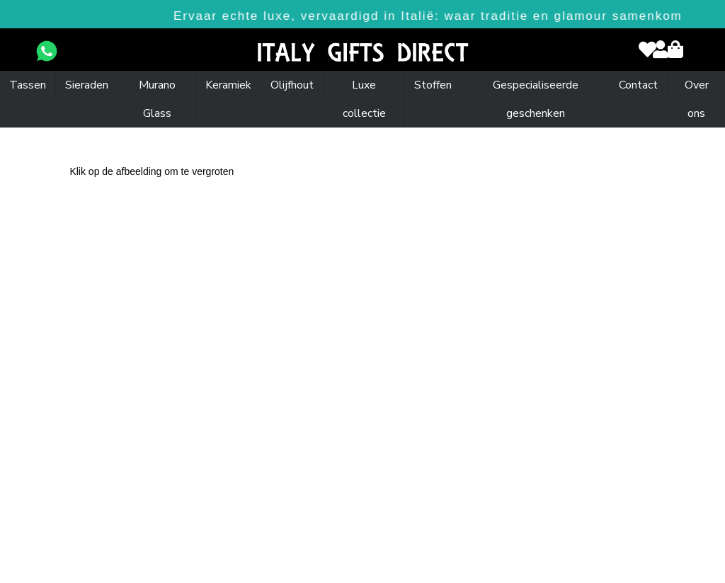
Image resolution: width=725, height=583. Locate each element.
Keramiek (228, 85)
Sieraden (86, 85)
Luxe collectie (364, 99)
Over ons (697, 99)
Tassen (27, 85)
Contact (638, 85)
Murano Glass (157, 99)
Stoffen (433, 85)
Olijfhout (292, 85)
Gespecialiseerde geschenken (535, 99)
